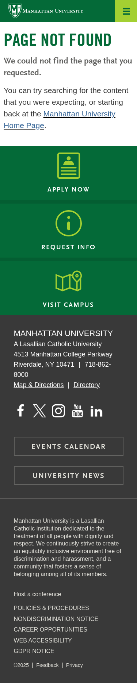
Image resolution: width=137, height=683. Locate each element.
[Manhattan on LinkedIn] (96, 410)
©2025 (21, 665)
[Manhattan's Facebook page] (20, 410)
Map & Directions (39, 385)
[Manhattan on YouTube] (77, 410)
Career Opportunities (51, 629)
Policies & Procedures (51, 608)
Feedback (47, 665)
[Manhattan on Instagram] (58, 410)
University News (69, 476)
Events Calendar (68, 447)
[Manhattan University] (45, 11)
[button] (126, 11)
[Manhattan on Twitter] (39, 410)
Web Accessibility (43, 640)
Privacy (74, 665)
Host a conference (37, 594)
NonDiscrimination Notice (56, 619)
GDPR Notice (34, 651)
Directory (86, 385)
